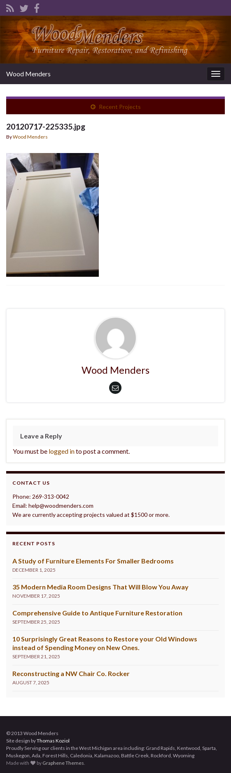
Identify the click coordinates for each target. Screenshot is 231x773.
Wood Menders (28, 74)
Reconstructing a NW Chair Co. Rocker (71, 673)
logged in (62, 451)
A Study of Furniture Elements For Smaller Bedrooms (93, 561)
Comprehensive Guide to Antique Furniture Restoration (97, 613)
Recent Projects (120, 106)
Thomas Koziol (53, 741)
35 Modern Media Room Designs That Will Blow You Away (100, 587)
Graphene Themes (63, 763)
